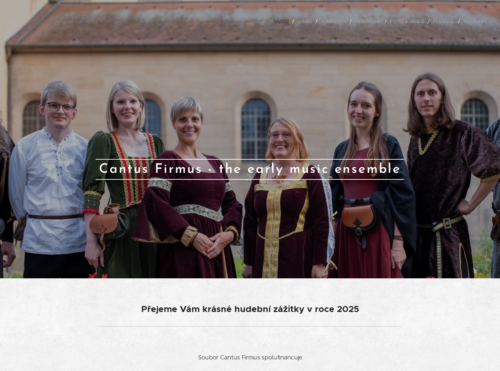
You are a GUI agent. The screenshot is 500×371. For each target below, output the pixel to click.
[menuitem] (283, 21)
